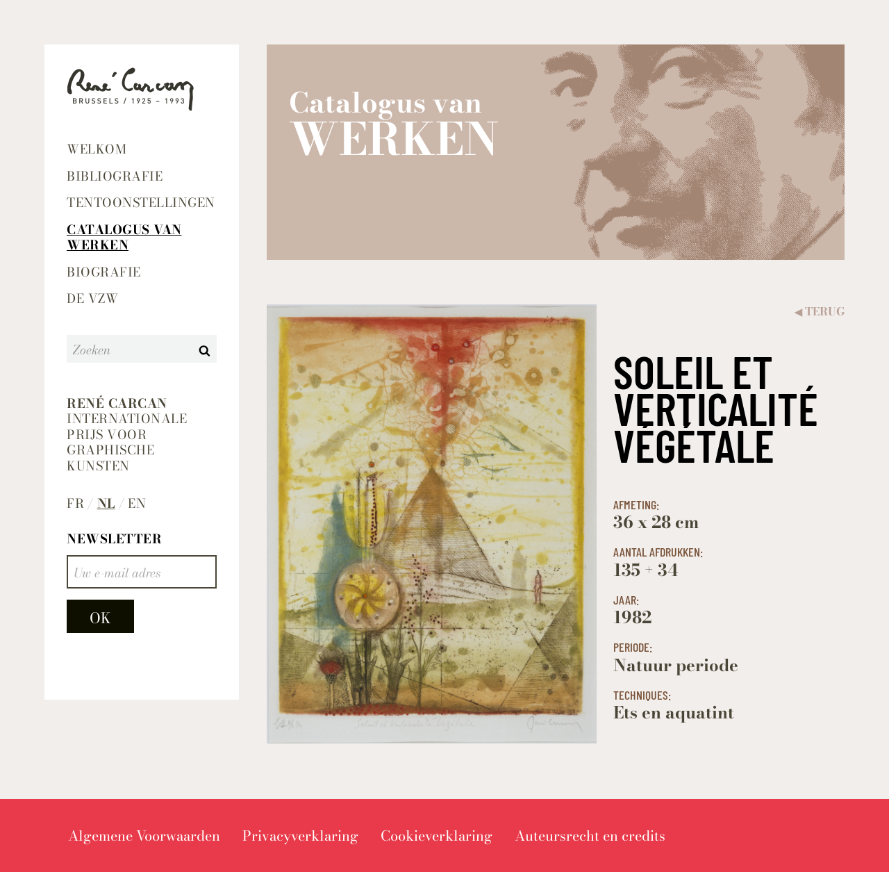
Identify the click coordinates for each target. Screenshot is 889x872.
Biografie (104, 272)
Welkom (96, 149)
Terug (820, 311)
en (137, 504)
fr (75, 504)
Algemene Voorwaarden (144, 835)
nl (106, 504)
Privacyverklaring (300, 835)
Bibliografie (115, 176)
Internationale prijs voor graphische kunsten (127, 435)
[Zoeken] (130, 349)
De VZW (92, 298)
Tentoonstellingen (141, 202)
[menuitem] (142, 149)
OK (100, 618)
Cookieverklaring (436, 835)
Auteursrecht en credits (590, 835)
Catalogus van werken (124, 237)
